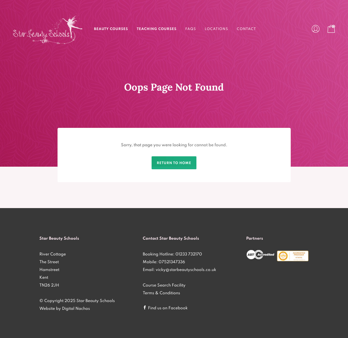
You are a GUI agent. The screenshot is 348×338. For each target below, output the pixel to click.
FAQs (190, 28)
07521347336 (172, 261)
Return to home (174, 162)
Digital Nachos (76, 308)
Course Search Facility (164, 285)
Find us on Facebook (168, 307)
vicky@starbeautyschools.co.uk (186, 269)
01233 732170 (188, 253)
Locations (216, 28)
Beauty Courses (111, 28)
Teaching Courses (156, 28)
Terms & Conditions (161, 292)
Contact (246, 28)
